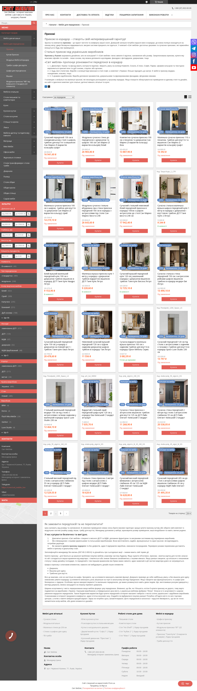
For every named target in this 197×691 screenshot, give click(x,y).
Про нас (49, 15)
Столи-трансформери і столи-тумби (17, 164)
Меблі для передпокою (14, 44)
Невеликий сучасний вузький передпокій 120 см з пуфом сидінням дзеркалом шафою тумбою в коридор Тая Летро (96, 346)
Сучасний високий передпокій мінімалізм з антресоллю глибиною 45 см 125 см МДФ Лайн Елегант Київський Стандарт (134, 483)
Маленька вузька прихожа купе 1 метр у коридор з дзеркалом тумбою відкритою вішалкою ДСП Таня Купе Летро (98, 277)
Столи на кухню (11, 116)
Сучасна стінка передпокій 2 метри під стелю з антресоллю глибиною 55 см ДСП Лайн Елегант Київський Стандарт (172, 414)
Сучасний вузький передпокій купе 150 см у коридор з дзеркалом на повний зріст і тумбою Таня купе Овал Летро (59, 346)
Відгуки (109, 15)
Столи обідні (9, 182)
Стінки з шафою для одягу (55, 631)
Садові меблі (9, 198)
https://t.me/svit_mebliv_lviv (14, 487)
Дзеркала (8, 171)
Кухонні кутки (10, 111)
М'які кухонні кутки (89, 619)
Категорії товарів (9, 33)
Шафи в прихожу (164, 619)
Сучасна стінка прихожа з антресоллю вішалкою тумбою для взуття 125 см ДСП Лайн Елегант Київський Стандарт (135, 414)
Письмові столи (126, 619)
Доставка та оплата (88, 15)
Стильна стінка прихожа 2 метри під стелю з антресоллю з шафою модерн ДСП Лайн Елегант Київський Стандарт (98, 482)
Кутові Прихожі (12, 54)
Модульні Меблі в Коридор (17, 60)
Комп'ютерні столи (127, 623)
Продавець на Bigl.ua (98, 686)
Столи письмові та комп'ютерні (12, 98)
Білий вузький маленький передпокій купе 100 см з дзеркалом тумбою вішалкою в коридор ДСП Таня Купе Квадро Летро (59, 278)
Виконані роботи (159, 15)
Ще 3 (6, 355)
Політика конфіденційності (114, 688)
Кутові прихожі (163, 623)
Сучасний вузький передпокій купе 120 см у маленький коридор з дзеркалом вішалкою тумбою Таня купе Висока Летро (136, 277)
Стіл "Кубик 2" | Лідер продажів (133, 631)
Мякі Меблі (8, 146)
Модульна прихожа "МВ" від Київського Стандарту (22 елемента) (18, 84)
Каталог (53, 25)
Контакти (65, 15)
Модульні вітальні (52, 623)
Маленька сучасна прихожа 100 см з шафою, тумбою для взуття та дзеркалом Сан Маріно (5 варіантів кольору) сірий (60, 209)
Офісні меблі (9, 152)
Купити (60, 162)
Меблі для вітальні (12, 38)
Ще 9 (6, 432)
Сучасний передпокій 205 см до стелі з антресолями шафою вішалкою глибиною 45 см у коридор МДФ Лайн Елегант (172, 482)
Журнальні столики (12, 157)
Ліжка (6, 127)
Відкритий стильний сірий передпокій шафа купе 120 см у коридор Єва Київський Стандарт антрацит (98, 414)
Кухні (6, 105)
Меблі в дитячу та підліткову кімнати (16, 134)
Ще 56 (6, 318)
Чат (185, 683)
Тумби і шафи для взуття (16, 65)
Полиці (7, 176)
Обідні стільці (10, 193)
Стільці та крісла (11, 122)
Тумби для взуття (164, 641)
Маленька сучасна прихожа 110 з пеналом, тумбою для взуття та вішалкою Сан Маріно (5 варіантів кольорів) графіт (173, 141)
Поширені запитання (132, 15)
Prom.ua (112, 683)
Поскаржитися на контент (93, 688)
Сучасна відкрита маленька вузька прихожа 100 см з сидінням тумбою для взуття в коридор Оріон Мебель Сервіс (134, 346)
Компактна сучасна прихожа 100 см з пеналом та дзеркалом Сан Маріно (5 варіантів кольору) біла (135, 141)
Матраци (8, 141)
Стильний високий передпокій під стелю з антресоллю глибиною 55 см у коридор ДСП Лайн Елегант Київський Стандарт (60, 482)
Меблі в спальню (11, 91)
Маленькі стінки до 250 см (55, 627)
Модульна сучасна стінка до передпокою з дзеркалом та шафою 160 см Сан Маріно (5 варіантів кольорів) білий (96, 141)
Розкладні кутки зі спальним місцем (97, 623)
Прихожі (9, 49)
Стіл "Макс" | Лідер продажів (132, 635)
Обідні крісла (9, 187)
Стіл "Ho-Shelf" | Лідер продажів (133, 627)
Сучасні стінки (50, 619)
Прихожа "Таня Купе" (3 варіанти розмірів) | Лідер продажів (171, 635)
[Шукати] (34, 23)
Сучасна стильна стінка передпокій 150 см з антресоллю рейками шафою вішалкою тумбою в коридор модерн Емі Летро (173, 278)
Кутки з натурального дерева (94, 627)
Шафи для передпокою (16, 71)
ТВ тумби (48, 635)
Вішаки (9, 76)
